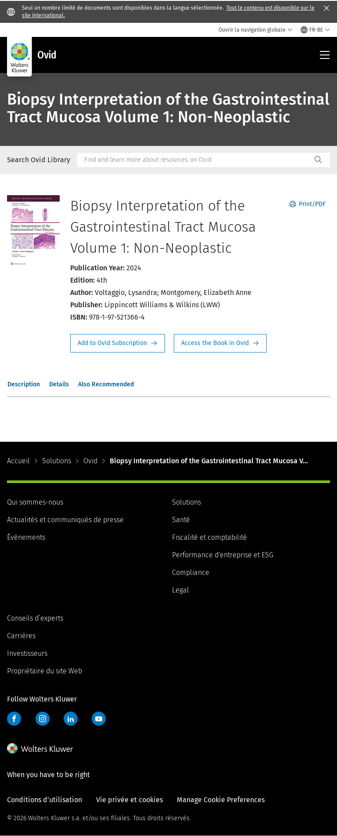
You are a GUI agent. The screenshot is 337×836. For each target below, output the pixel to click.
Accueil (18, 461)
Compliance (190, 572)
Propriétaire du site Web (44, 671)
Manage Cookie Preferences (221, 800)
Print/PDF (308, 204)
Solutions (56, 461)
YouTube (99, 719)
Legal (180, 590)
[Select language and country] (315, 30)
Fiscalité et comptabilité (209, 537)
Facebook (14, 719)
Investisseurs (27, 653)
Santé (181, 520)
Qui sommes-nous (35, 502)
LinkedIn (71, 719)
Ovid (90, 461)
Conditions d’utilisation (44, 800)
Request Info (118, 343)
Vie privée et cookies (129, 800)
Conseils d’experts (35, 618)
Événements (26, 537)
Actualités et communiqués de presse (65, 520)
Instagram (43, 719)
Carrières (21, 636)
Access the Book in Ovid (220, 343)
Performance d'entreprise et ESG (222, 555)
